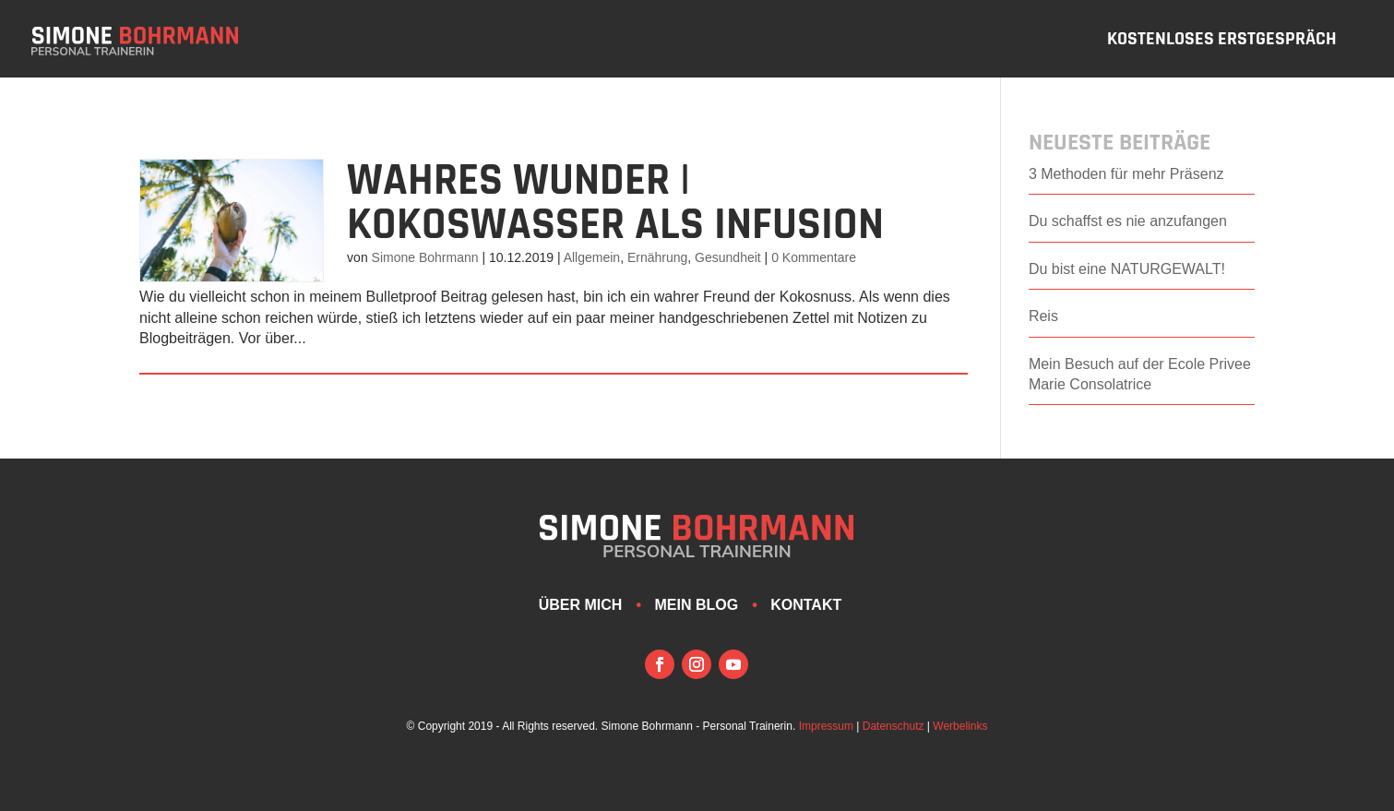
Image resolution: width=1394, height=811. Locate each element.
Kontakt (805, 605)
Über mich (581, 605)
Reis (1043, 316)
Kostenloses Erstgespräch (1222, 41)
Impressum (826, 726)
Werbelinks (960, 726)
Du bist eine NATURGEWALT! (1127, 269)
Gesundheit (728, 257)
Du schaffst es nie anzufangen (1128, 221)
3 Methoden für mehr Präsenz (1126, 174)
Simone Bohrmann (425, 257)
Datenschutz (893, 726)
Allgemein (592, 257)
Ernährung (657, 257)
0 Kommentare (813, 257)
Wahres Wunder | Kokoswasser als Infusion (615, 203)
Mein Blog (696, 605)
